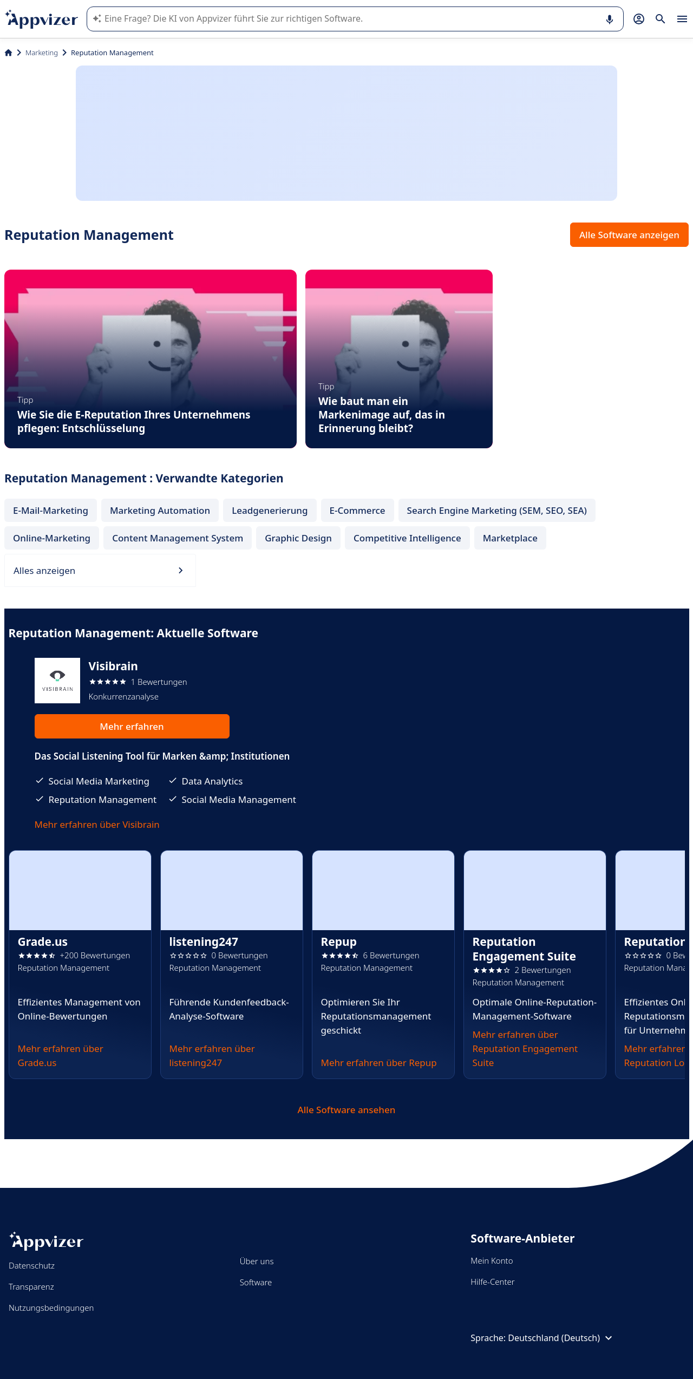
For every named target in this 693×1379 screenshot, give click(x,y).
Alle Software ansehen (347, 1109)
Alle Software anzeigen (629, 234)
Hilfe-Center (492, 1281)
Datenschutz (32, 1265)
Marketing (41, 52)
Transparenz (31, 1286)
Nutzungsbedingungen (51, 1307)
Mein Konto (491, 1260)
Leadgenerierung (270, 510)
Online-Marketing (51, 538)
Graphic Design (298, 538)
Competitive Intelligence (407, 538)
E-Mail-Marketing (50, 510)
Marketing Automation (160, 510)
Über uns (257, 1261)
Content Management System (177, 538)
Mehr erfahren (132, 726)
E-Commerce (357, 510)
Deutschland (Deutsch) (561, 1337)
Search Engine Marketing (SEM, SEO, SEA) (497, 510)
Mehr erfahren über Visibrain (97, 824)
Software (256, 1282)
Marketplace (510, 538)
